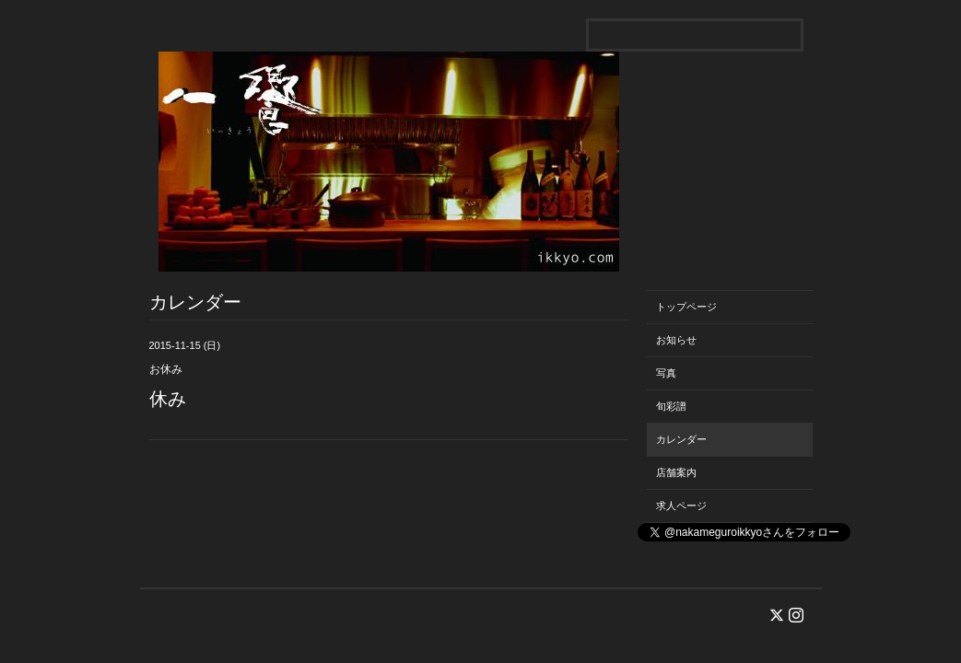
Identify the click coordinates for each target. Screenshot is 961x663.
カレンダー (681, 439)
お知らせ (676, 339)
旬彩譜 (671, 406)
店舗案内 (676, 472)
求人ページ (681, 505)
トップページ (686, 306)
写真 (666, 372)
